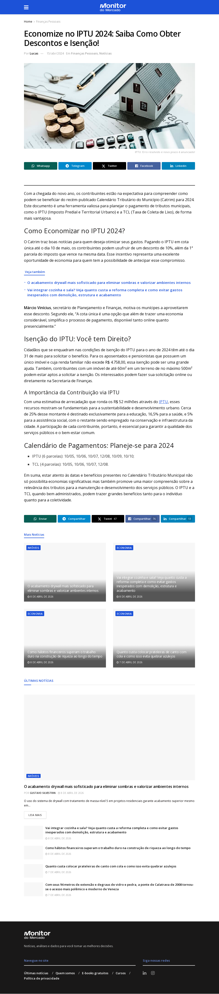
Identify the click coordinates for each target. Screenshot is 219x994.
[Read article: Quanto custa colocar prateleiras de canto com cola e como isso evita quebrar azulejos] (154, 638)
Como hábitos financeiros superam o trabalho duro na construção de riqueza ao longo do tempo (65, 654)
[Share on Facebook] (144, 166)
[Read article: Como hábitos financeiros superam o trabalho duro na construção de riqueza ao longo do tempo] (65, 638)
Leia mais (37, 814)
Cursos (121, 973)
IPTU (163, 401)
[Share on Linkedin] (178, 166)
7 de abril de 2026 (130, 662)
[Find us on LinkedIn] (144, 973)
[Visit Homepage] (113, 7)
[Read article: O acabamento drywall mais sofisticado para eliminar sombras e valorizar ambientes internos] (65, 572)
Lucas (34, 53)
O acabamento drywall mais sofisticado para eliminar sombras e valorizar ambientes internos (109, 282)
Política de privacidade (41, 978)
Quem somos (65, 973)
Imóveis (33, 547)
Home (28, 22)
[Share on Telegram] (75, 166)
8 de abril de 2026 (40, 596)
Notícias (105, 53)
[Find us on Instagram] (153, 973)
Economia (124, 547)
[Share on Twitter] (109, 166)
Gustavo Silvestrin (43, 793)
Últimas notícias (36, 973)
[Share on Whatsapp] (40, 166)
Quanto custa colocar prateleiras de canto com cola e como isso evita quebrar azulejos (151, 654)
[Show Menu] (26, 7)
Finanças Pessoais (48, 22)
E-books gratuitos (95, 973)
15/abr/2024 (55, 53)
